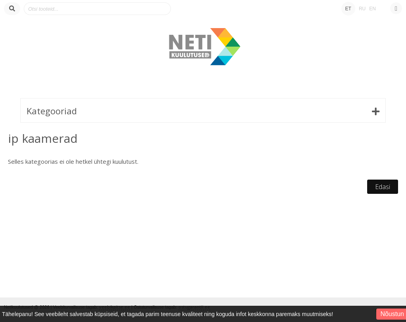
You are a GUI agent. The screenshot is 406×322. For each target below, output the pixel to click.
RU (362, 8)
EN (372, 8)
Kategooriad (52, 111)
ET (348, 8)
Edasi (382, 186)
